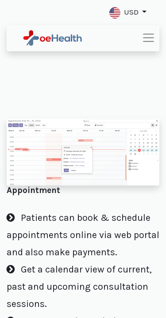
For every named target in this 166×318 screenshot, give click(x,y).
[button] (128, 13)
